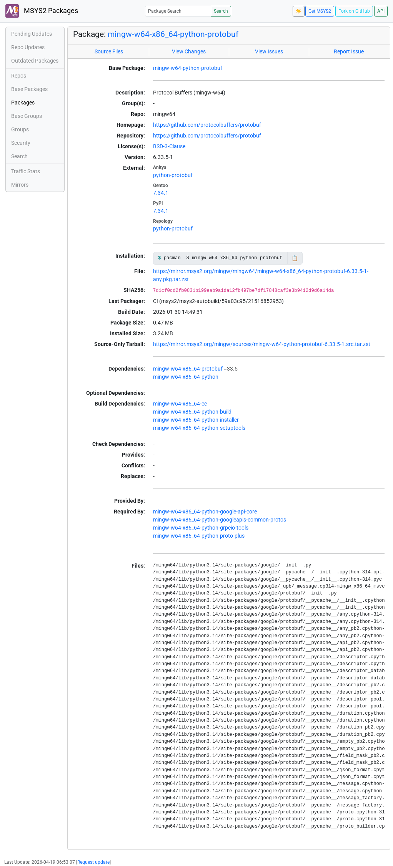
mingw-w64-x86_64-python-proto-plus (199, 536)
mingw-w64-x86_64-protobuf (188, 369)
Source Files (109, 51)
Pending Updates (31, 34)
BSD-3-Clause (169, 146)
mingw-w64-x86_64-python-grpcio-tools (200, 528)
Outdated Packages (34, 61)
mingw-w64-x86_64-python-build (192, 412)
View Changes (189, 51)
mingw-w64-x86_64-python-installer (196, 420)
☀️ (298, 11)
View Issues (269, 51)
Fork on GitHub (354, 11)
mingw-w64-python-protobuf (187, 68)
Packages (23, 102)
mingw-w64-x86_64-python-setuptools (199, 428)
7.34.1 (160, 193)
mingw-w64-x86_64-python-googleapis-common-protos (219, 520)
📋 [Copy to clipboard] (294, 258)
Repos (18, 76)
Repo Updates (28, 47)
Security (20, 143)
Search (221, 11)
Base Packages (29, 89)
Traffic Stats (25, 171)
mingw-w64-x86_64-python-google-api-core (205, 511)
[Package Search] (178, 11)
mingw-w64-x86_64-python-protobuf (173, 34)
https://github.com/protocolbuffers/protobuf (207, 125)
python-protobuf (173, 175)
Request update (93, 862)
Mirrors (19, 185)
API (381, 11)
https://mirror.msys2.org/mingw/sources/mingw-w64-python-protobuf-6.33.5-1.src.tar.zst (261, 344)
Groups (20, 129)
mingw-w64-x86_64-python (185, 377)
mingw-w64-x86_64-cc (180, 404)
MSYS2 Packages (41, 11)
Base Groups (26, 116)
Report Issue (349, 51)
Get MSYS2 (319, 11)
